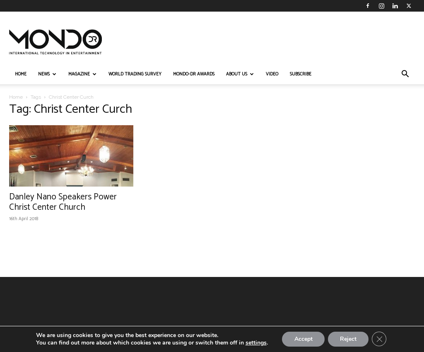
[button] (405, 75)
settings (255, 343)
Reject (348, 339)
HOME (20, 74)
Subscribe (300, 74)
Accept (303, 339)
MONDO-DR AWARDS (193, 74)
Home (16, 97)
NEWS (47, 74)
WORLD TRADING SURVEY (134, 74)
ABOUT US (240, 74)
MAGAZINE (82, 74)
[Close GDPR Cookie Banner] (379, 339)
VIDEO (272, 74)
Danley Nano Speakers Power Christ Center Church (63, 202)
